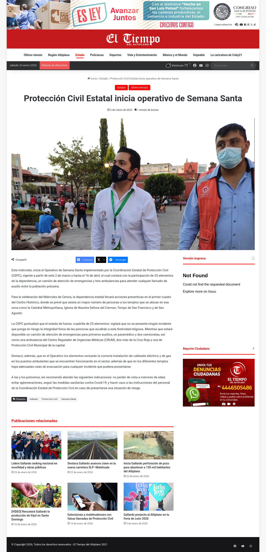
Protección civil (50, 399)
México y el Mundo (175, 55)
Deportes (115, 55)
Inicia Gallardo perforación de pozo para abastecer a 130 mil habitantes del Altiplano (147, 467)
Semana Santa (68, 399)
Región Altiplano (59, 55)
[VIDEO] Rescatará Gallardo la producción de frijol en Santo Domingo (30, 515)
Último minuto (33, 55)
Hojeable (199, 55)
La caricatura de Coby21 (226, 55)
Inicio (92, 78)
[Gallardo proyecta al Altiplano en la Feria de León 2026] (149, 497)
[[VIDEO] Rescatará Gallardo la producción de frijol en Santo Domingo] (36, 495)
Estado (79, 55)
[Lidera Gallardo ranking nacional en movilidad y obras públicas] (36, 445)
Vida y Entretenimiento (142, 55)
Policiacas (97, 55)
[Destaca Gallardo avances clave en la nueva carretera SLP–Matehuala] (92, 445)
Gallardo (34, 399)
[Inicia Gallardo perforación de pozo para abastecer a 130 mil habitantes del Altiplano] (149, 445)
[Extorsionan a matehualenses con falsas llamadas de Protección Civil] (92, 497)
